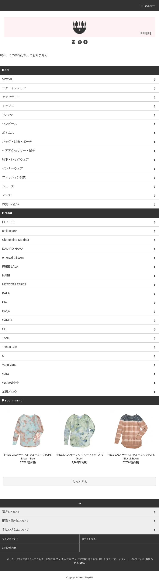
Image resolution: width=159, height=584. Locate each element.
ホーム (10, 559)
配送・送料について (48, 559)
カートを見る (89, 538)
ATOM (83, 563)
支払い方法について (26, 559)
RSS (75, 563)
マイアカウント (10, 538)
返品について (68, 559)
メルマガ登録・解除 (140, 559)
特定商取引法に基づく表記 (90, 559)
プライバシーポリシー (117, 559)
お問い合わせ (9, 547)
